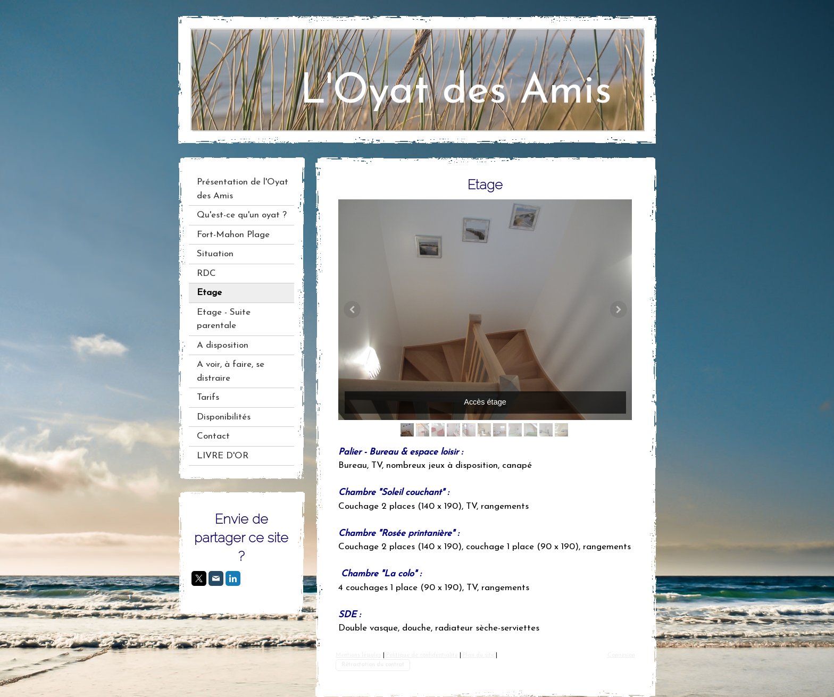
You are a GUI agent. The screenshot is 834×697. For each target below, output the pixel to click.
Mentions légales (358, 655)
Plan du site (478, 655)
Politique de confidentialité (422, 655)
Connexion (621, 655)
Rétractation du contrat (372, 665)
